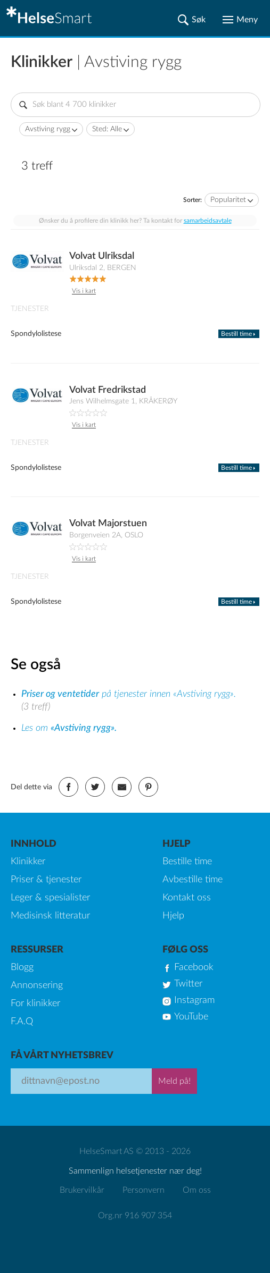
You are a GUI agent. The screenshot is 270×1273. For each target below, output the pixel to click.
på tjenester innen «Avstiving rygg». (128, 694)
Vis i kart (84, 291)
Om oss (197, 1190)
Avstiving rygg (47, 129)
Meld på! (174, 1081)
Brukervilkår (82, 1190)
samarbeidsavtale (208, 220)
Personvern (143, 1190)
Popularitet (228, 200)
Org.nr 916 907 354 (135, 1215)
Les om (69, 728)
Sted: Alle (107, 129)
